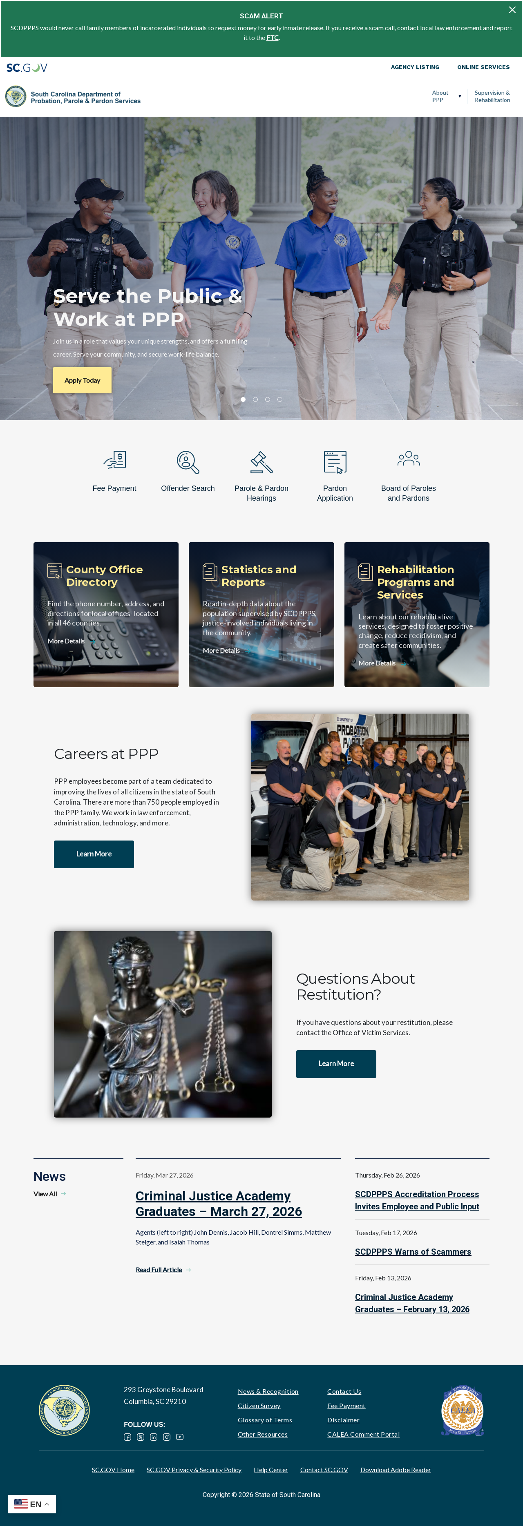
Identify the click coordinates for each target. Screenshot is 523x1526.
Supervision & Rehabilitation (207, 96)
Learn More (94, 854)
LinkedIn (153, 1437)
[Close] (512, 10)
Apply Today (82, 380)
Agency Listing (415, 67)
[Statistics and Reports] (261, 614)
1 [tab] (243, 399)
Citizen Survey (259, 1405)
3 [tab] (267, 399)
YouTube (179, 1437)
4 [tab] (279, 399)
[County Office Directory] (106, 614)
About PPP (155, 96)
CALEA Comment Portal (363, 1434)
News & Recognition (268, 1391)
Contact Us (344, 1391)
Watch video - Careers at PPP (360, 807)
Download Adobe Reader (395, 1469)
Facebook (127, 1437)
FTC (272, 37)
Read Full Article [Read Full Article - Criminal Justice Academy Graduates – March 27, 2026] (159, 1269)
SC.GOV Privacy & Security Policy (194, 1469)
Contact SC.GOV (324, 1469)
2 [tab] (255, 399)
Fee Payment (346, 1405)
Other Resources (263, 1434)
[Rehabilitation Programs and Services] (416, 614)
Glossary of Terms (265, 1420)
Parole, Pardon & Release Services (301, 96)
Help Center (271, 1469)
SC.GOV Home (113, 1469)
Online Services (483, 67)
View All (45, 1194)
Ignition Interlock (425, 96)
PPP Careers (479, 96)
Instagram (166, 1437)
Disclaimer (343, 1420)
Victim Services (373, 96)
